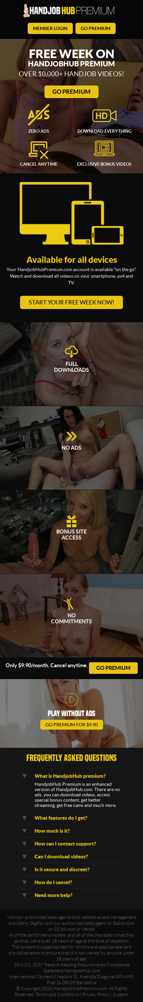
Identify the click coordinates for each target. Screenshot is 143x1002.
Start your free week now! (71, 302)
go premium (95, 28)
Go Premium (71, 91)
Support (121, 994)
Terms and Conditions (57, 994)
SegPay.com (41, 923)
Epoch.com (123, 923)
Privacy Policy (95, 994)
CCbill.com (64, 929)
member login (50, 28)
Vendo (88, 929)
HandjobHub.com (82, 970)
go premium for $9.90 (71, 724)
